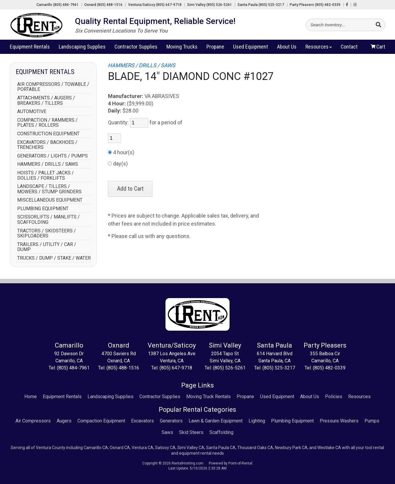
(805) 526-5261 (229, 368)
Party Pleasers (315, 5)
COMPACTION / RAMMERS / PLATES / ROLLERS (47, 123)
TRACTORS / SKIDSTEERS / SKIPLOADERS (46, 233)
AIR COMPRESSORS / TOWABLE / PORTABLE (53, 87)
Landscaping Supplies (82, 49)
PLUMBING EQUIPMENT (43, 208)
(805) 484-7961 (73, 368)
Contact (349, 49)
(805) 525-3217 (278, 368)
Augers (64, 421)
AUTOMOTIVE (31, 111)
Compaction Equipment (101, 421)
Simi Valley (209, 5)
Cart (378, 49)
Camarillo (57, 5)
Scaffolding (221, 432)
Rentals (30, 49)
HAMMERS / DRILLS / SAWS (47, 164)
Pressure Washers (339, 421)
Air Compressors (33, 421)
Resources (318, 49)
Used (250, 49)
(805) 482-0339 (329, 368)
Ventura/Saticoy (154, 5)
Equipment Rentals (62, 396)
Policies (333, 396)
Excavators (142, 421)
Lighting (257, 421)
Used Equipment (277, 396)
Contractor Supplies (135, 49)
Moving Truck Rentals (208, 396)
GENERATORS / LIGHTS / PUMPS (52, 156)
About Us (309, 396)
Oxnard (103, 5)
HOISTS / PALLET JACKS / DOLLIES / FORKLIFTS (45, 175)
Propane (215, 49)
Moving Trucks (182, 49)
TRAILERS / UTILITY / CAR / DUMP (46, 247)
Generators (171, 421)
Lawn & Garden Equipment (216, 421)
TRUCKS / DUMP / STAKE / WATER (54, 258)
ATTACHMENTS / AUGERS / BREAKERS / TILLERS (46, 100)
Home (30, 396)
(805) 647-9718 (176, 368)
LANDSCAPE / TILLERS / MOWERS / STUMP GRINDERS (49, 189)
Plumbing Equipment (292, 421)
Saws (167, 432)
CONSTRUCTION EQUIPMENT (48, 133)
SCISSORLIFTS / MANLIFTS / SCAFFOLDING (48, 219)
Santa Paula (261, 5)
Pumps (371, 421)
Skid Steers (191, 432)
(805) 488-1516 (122, 368)
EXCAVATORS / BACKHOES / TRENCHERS (47, 145)
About (287, 49)
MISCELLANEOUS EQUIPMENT (49, 200)
